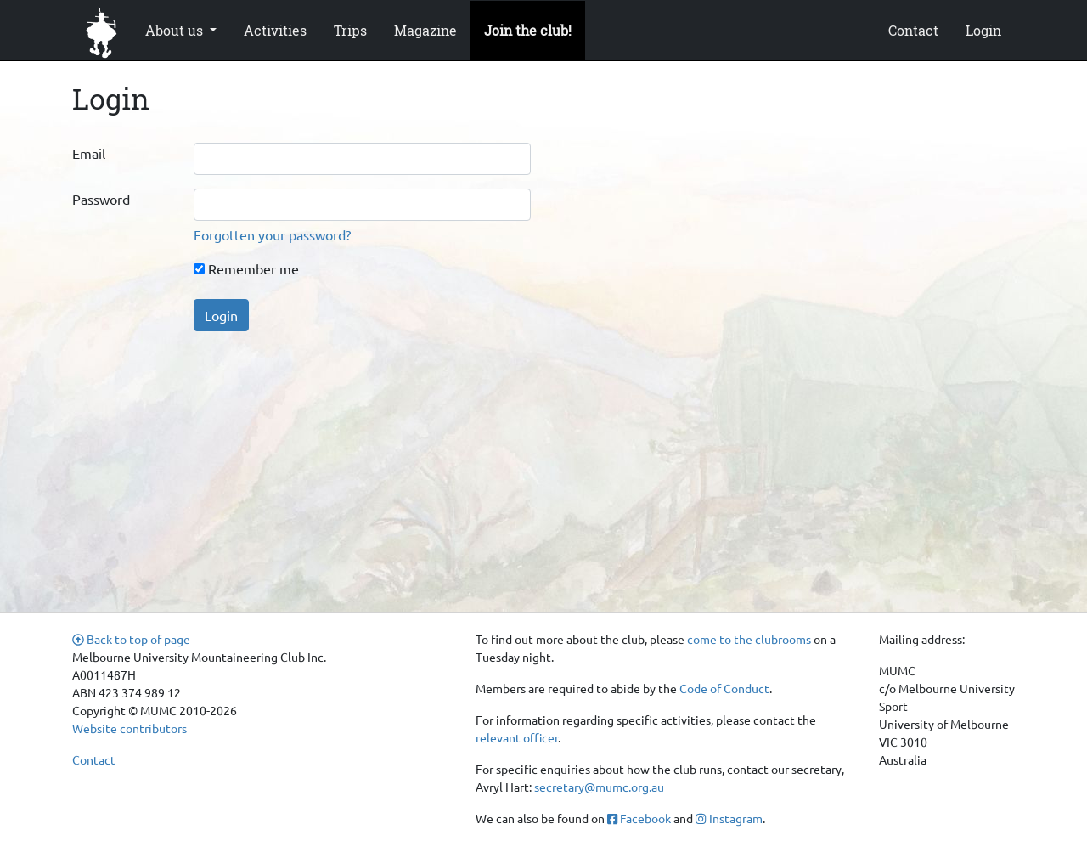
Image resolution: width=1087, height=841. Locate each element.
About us (175, 30)
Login (983, 30)
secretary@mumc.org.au (599, 786)
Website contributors (129, 728)
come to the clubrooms (749, 638)
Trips (350, 30)
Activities (275, 30)
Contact (913, 30)
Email (88, 152)
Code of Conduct (724, 688)
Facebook (639, 818)
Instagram (729, 818)
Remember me (246, 268)
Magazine (425, 30)
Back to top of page (131, 638)
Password (101, 198)
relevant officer (517, 737)
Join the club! (528, 30)
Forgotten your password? (272, 234)
